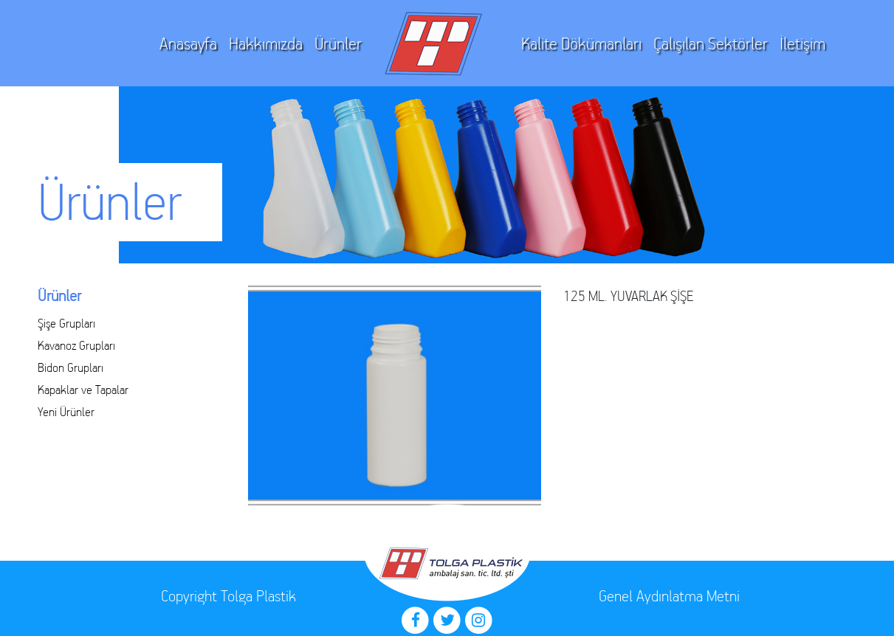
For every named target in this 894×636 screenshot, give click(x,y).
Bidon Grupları (70, 367)
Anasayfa (188, 44)
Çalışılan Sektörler (710, 44)
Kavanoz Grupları (76, 345)
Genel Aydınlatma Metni (669, 596)
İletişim (802, 44)
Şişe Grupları (66, 323)
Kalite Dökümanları (581, 44)
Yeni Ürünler (66, 411)
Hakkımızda (266, 44)
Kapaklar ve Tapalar (83, 389)
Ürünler (338, 44)
